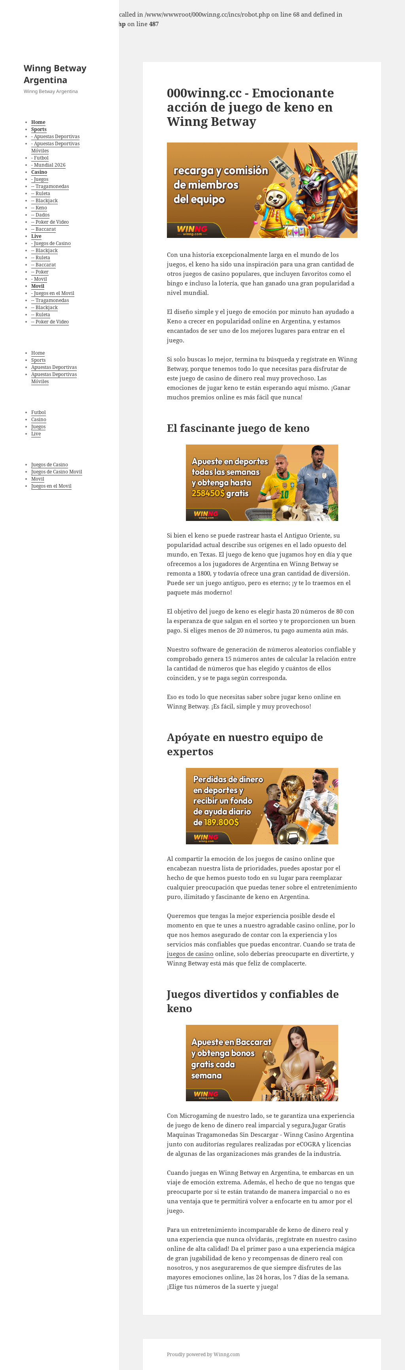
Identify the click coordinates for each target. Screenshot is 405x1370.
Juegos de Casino (49, 464)
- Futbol (40, 157)
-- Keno (39, 207)
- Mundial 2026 (48, 165)
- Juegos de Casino (51, 243)
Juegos (38, 426)
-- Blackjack (44, 200)
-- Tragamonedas (50, 186)
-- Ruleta (40, 193)
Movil (37, 478)
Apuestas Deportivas (54, 367)
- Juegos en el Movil (52, 293)
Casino (38, 419)
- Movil (39, 279)
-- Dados (40, 214)
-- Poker (40, 271)
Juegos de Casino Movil (56, 471)
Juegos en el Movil (51, 486)
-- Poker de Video (50, 222)
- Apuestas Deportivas (55, 136)
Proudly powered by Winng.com (203, 1354)
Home (38, 353)
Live (36, 433)
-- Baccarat (43, 229)
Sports (38, 360)
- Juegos (39, 179)
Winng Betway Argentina (55, 74)
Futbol (38, 412)
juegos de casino (190, 954)
